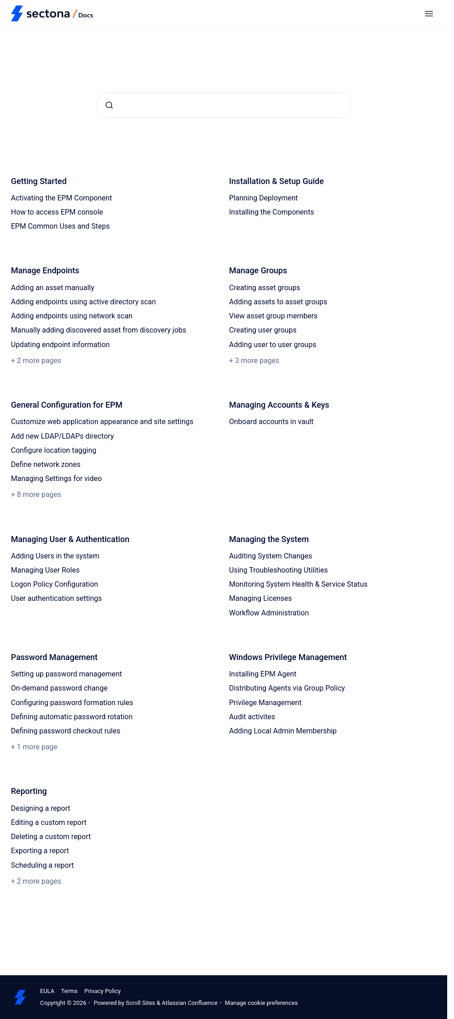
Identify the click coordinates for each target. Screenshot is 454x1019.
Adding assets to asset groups (278, 301)
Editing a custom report (49, 822)
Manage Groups (258, 270)
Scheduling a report (42, 865)
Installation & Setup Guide (276, 181)
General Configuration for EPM (66, 405)
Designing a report (40, 808)
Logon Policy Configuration (54, 584)
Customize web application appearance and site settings (102, 421)
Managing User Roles (45, 570)
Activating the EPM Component (61, 198)
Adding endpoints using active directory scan (83, 301)
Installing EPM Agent (262, 674)
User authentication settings (56, 598)
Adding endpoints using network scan (72, 316)
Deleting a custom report (51, 836)
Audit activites (252, 716)
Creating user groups (262, 330)
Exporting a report (40, 850)
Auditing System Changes (270, 556)
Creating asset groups (264, 287)
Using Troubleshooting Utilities (278, 570)
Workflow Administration (269, 613)
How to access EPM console (57, 212)
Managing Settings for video (56, 478)
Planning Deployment (263, 198)
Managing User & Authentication (70, 539)
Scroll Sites (140, 1002)
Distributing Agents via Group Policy (287, 688)
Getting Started (38, 181)
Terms (69, 991)
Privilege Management (265, 702)
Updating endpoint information (60, 344)
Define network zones (46, 464)
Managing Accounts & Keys (279, 405)
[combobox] (224, 105)
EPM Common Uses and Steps (60, 226)
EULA (47, 991)
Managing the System (269, 539)
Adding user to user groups (272, 344)
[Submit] (109, 105)
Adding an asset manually (52, 287)
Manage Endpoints (45, 270)
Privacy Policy (102, 991)
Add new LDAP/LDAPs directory (62, 436)
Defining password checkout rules (65, 731)
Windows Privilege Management (288, 657)
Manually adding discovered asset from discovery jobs (98, 330)
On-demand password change (59, 688)
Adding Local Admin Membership (283, 731)
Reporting (29, 791)
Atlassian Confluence (189, 1002)
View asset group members (273, 316)
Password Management (54, 657)
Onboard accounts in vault (271, 421)
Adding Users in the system (55, 556)
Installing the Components (271, 212)
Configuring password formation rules (72, 702)
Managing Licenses (260, 598)
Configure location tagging (54, 450)
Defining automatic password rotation (72, 716)
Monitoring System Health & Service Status (298, 584)
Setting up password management (66, 674)
